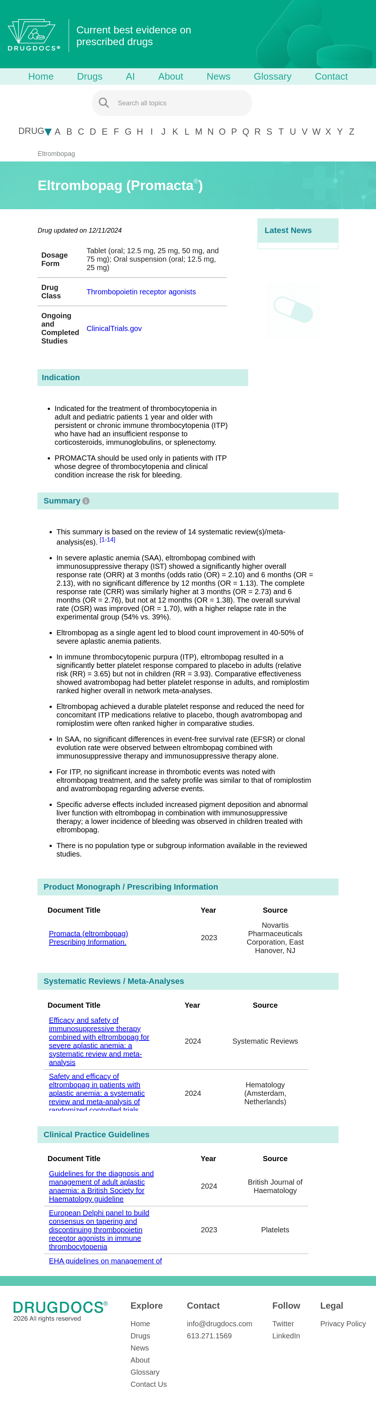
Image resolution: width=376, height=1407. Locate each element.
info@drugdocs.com (219, 1324)
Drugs (89, 76)
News (219, 76)
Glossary (273, 76)
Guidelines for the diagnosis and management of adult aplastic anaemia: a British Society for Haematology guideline (101, 1186)
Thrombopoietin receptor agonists (141, 292)
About (170, 76)
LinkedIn (286, 1336)
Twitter (283, 1324)
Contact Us (149, 1384)
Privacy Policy (343, 1324)
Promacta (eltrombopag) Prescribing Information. (88, 938)
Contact (331, 76)
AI (130, 76)
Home (41, 76)
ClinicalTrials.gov (114, 328)
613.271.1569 (209, 1336)
